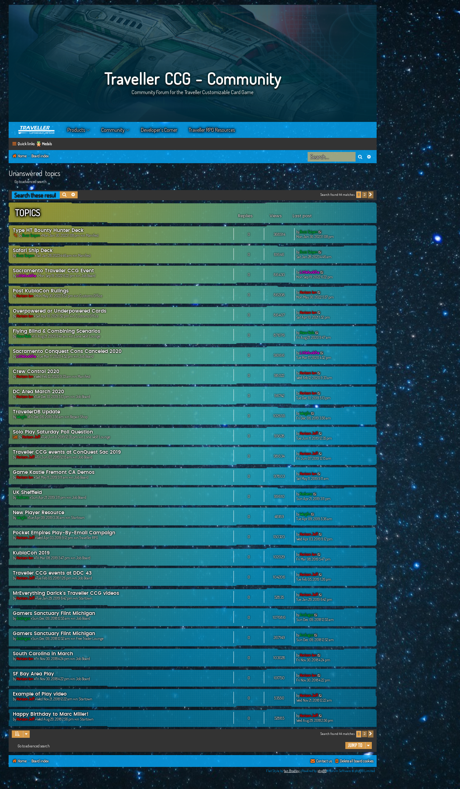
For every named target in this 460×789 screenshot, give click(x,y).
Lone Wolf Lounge (87, 336)
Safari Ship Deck (33, 250)
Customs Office (90, 295)
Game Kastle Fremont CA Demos (54, 472)
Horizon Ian (24, 295)
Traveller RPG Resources (212, 130)
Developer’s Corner (159, 130)
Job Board (88, 275)
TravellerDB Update (36, 412)
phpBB (322, 771)
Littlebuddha (26, 275)
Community (113, 130)
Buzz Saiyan (31, 235)
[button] (370, 194)
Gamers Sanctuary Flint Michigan (54, 613)
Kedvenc (22, 497)
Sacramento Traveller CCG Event (53, 270)
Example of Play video (40, 694)
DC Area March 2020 (38, 391)
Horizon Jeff (31, 436)
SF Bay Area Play (33, 674)
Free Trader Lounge (89, 638)
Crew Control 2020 (36, 371)
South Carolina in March (43, 653)
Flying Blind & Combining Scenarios (56, 331)
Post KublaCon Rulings (41, 291)
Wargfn (21, 416)
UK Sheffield (27, 492)
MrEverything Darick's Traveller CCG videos (66, 593)
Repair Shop (79, 416)
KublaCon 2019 (31, 553)
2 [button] (364, 194)
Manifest (92, 235)
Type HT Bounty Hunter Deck (48, 230)
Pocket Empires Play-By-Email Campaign (64, 532)
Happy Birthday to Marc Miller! (50, 714)
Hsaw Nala (23, 336)
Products (76, 130)
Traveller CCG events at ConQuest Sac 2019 (67, 452)
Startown (78, 517)
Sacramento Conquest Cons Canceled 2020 (67, 351)
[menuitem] (353, 761)
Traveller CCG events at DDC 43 (52, 573)
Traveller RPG (88, 537)
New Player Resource (38, 512)
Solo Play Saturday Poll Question (53, 432)
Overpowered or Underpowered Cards (59, 311)
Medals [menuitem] (47, 143)
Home (37, 130)
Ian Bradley (292, 771)
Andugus (23, 618)
